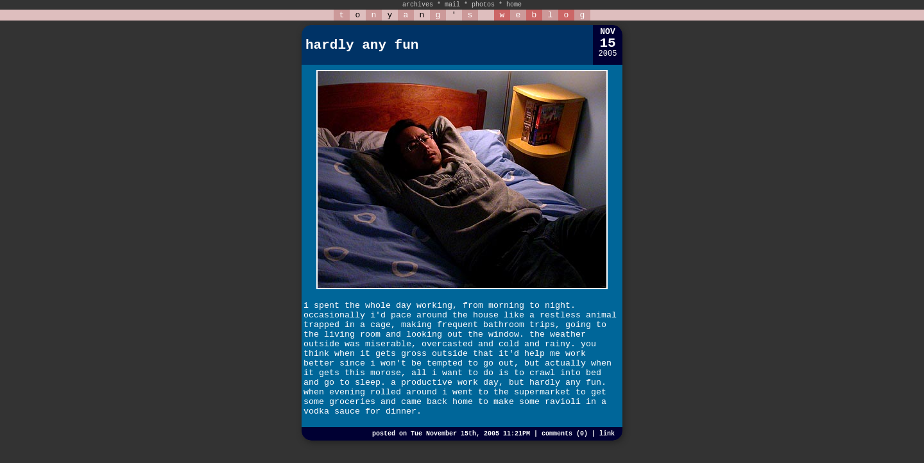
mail (452, 4)
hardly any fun (361, 45)
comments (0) (565, 433)
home (514, 4)
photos (483, 4)
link (607, 433)
